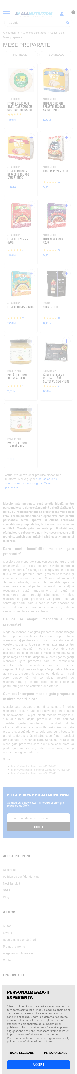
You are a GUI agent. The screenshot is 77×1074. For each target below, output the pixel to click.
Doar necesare (22, 1053)
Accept (38, 1064)
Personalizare (55, 1053)
